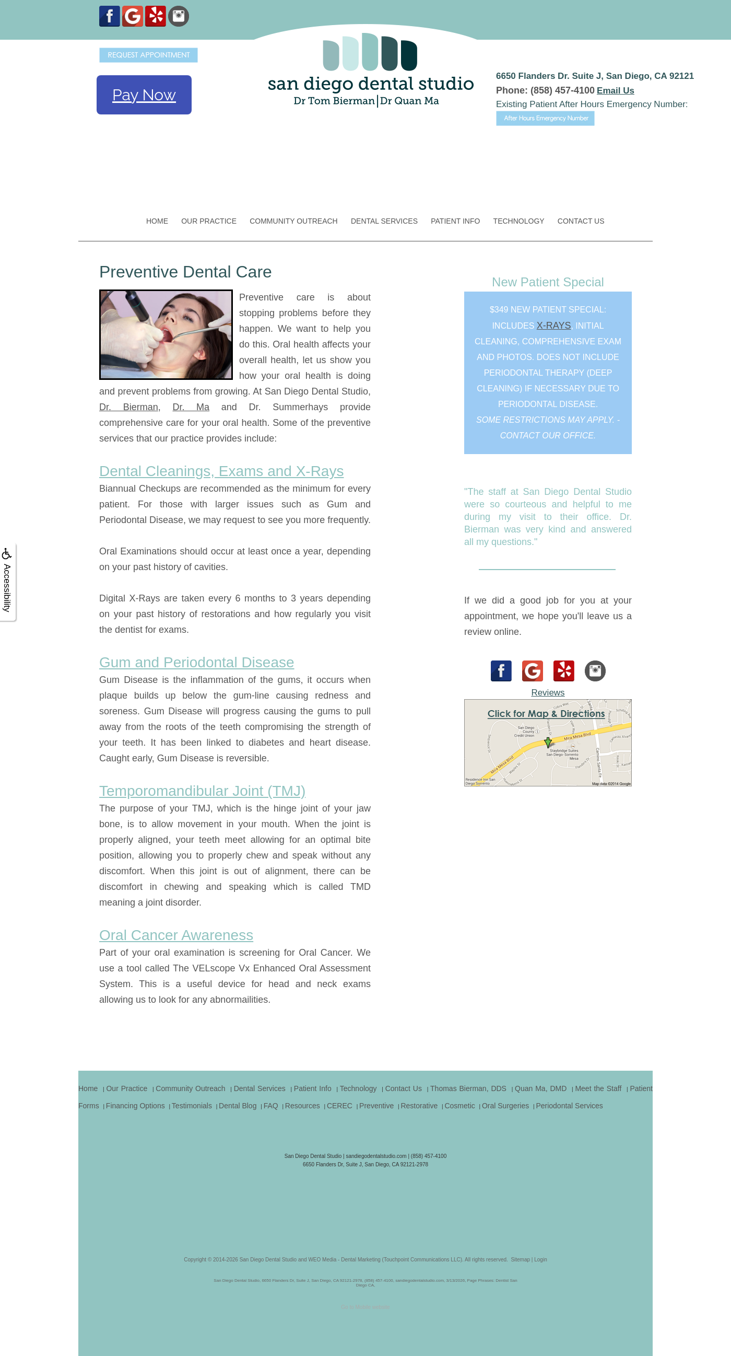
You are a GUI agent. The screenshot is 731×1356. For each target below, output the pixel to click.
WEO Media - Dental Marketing (344, 1259)
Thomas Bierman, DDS (468, 1088)
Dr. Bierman (128, 407)
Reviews (547, 693)
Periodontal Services (569, 1106)
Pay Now (144, 95)
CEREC (339, 1106)
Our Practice (209, 221)
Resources (302, 1106)
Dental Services (384, 221)
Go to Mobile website (365, 1307)
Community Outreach (294, 221)
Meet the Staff (598, 1088)
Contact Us (581, 221)
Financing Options (135, 1106)
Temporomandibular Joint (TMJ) (202, 791)
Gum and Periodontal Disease (196, 662)
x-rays (554, 325)
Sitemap (520, 1259)
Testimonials (192, 1106)
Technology (519, 221)
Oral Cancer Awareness (176, 935)
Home (157, 221)
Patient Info (455, 221)
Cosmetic (459, 1106)
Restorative (419, 1106)
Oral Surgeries (505, 1106)
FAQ (271, 1106)
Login (540, 1259)
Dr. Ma (190, 407)
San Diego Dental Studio (268, 1259)
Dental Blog (237, 1106)
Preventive (376, 1106)
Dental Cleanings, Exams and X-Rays (221, 471)
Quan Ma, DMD (541, 1088)
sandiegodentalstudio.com (376, 1156)
